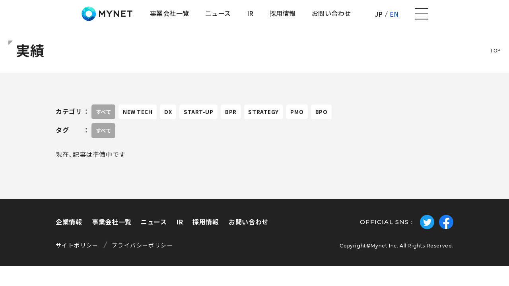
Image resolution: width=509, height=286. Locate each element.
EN (463, 16)
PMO (335, 117)
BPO (365, 117)
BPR (257, 117)
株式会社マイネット (48, 17)
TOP (495, 56)
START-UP (219, 117)
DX (184, 117)
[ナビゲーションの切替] (491, 17)
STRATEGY (296, 117)
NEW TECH (148, 117)
